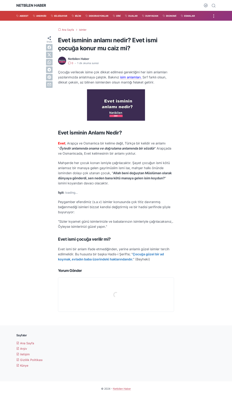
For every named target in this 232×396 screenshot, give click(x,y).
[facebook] (49, 47)
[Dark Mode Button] (206, 5)
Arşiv (21, 348)
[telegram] (49, 69)
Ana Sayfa (25, 343)
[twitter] (49, 55)
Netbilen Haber (31, 5)
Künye (22, 365)
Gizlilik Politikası (29, 360)
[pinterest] (49, 77)
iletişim (23, 354)
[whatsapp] (49, 62)
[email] (49, 84)
